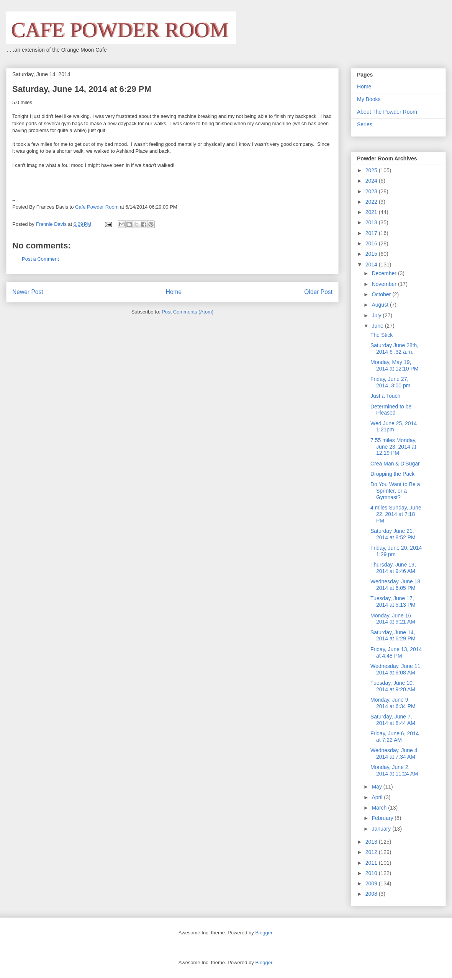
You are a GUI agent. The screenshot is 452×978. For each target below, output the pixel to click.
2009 (372, 883)
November (385, 284)
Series (364, 124)
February (383, 818)
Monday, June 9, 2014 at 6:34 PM (393, 703)
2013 (372, 842)
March (380, 808)
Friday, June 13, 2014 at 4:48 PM (396, 652)
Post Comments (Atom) (187, 312)
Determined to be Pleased (390, 409)
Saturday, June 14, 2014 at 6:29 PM (393, 635)
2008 (372, 894)
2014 (372, 264)
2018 (372, 222)
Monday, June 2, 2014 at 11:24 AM (394, 770)
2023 (372, 191)
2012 (372, 852)
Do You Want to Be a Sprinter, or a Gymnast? (395, 490)
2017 (372, 233)
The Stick (381, 335)
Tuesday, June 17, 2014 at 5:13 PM (393, 601)
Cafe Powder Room (96, 207)
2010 (372, 873)
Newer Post (27, 292)
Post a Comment (40, 259)
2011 (372, 863)
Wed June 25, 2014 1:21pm (393, 426)
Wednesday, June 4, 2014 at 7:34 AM (394, 753)
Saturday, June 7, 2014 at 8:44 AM (392, 719)
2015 (372, 254)
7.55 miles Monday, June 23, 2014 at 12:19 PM (393, 446)
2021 (372, 212)
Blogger (263, 933)
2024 (372, 181)
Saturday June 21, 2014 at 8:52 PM (393, 534)
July (377, 315)
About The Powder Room (387, 112)
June (378, 326)
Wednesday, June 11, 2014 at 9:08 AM (396, 669)
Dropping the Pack (392, 474)
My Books (368, 99)
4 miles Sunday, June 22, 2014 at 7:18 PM (395, 514)
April (378, 797)
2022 (372, 202)
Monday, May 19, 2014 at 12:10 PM (394, 365)
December (385, 273)
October (382, 294)
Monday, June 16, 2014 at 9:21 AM (392, 618)
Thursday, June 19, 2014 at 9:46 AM (393, 568)
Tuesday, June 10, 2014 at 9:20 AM (392, 686)
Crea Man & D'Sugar (395, 463)
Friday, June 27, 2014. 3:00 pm (390, 382)
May (377, 787)
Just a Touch (385, 396)
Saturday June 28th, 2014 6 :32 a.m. (394, 348)
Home (174, 292)
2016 (372, 243)
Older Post (318, 292)
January (382, 829)
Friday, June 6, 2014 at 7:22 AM (394, 736)
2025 (372, 170)
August (381, 305)
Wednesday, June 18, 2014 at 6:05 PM (396, 584)
